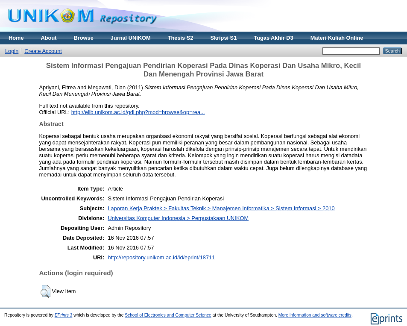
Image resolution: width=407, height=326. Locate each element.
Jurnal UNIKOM (131, 38)
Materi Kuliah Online (336, 38)
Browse (84, 38)
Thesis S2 (180, 38)
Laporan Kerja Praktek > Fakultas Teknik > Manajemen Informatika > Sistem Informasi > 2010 (221, 208)
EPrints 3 (64, 315)
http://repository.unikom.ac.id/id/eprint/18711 (161, 257)
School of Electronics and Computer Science (168, 315)
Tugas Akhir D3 (273, 38)
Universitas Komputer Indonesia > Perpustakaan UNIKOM (178, 218)
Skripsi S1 (223, 38)
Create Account (43, 51)
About (49, 38)
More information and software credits (314, 315)
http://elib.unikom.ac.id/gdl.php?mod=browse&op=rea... (138, 112)
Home (16, 38)
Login (11, 51)
